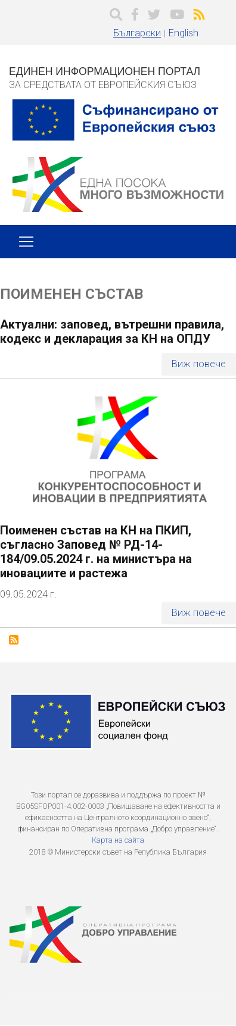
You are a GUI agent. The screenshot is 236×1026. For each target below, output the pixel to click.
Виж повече (199, 364)
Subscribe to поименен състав (13, 640)
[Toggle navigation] (26, 242)
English (183, 33)
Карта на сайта (118, 840)
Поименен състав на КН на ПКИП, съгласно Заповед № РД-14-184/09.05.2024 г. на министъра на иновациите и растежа (96, 551)
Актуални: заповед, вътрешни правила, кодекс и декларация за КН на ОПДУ (112, 331)
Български (137, 33)
